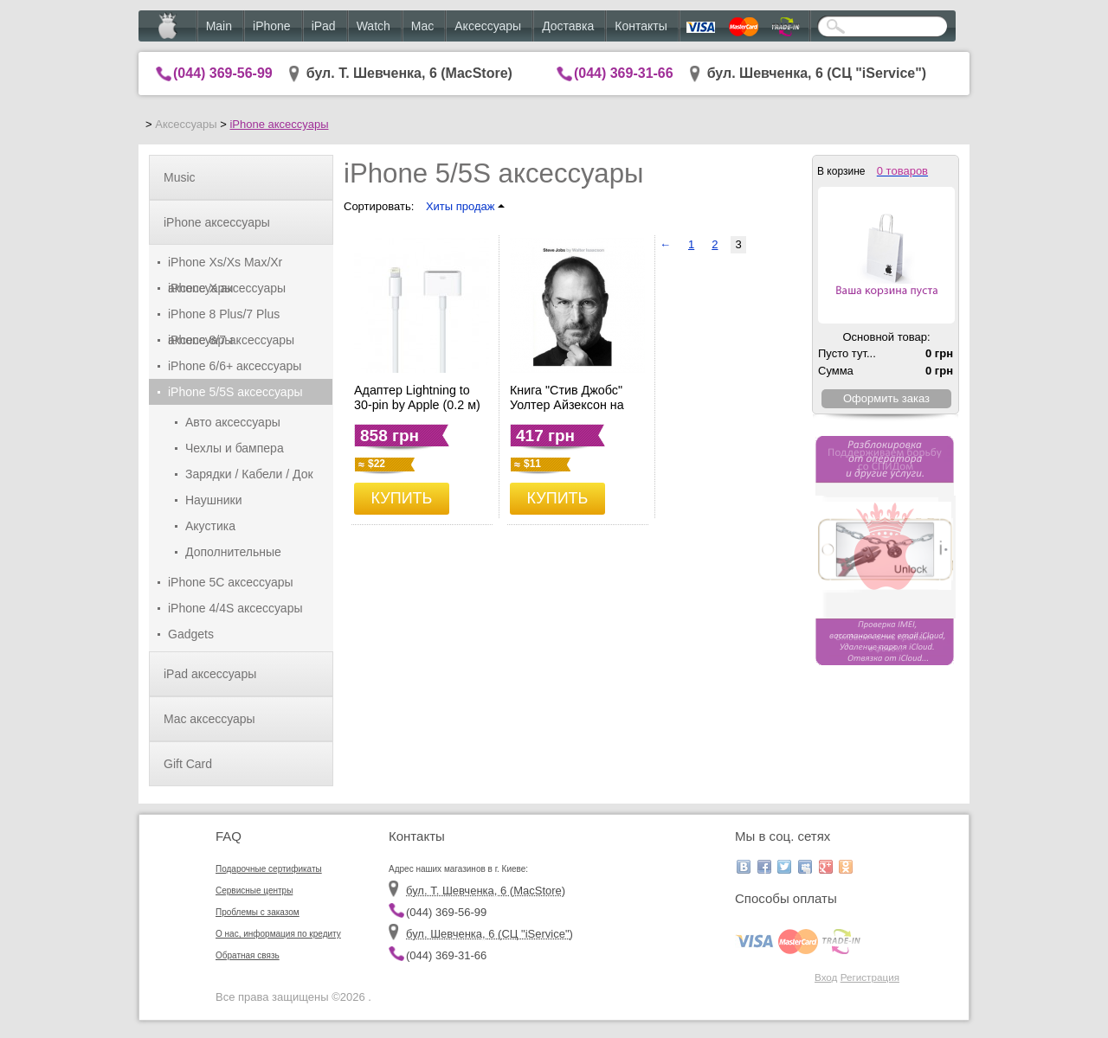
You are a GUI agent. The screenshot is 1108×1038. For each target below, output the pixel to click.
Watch (373, 26)
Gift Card (188, 764)
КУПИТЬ (402, 498)
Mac (422, 26)
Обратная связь (248, 955)
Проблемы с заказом (258, 912)
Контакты (641, 26)
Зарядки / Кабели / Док (249, 474)
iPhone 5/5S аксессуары (235, 392)
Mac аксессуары (209, 719)
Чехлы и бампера (234, 448)
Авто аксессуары (232, 422)
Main (219, 26)
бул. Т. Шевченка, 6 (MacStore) (409, 73)
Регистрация (870, 977)
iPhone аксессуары (278, 124)
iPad (324, 26)
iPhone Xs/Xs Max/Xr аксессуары (225, 265)
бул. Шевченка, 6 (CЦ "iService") (817, 73)
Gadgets (191, 634)
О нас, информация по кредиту (278, 934)
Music (180, 177)
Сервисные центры (254, 890)
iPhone (272, 26)
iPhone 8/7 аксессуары (231, 340)
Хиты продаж (465, 206)
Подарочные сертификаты (269, 869)
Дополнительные (233, 552)
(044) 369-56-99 (223, 73)
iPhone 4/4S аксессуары (235, 608)
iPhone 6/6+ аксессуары (234, 366)
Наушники (213, 500)
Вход (826, 977)
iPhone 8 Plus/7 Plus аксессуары (224, 317)
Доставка (568, 26)
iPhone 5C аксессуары (230, 582)
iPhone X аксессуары (227, 288)
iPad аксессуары (210, 674)
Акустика (210, 526)
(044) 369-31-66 (623, 73)
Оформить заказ (886, 398)
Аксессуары (487, 26)
